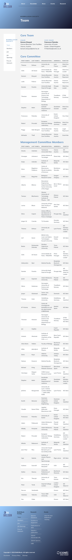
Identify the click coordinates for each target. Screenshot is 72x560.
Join (8, 52)
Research (63, 3)
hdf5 (32, 543)
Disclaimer (7, 555)
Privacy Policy (16, 555)
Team (8, 45)
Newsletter (33, 3)
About (23, 3)
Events (53, 3)
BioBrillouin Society (11, 40)
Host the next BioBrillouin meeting (48, 517)
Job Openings (21, 526)
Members (9, 48)
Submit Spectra (35, 540)
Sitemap (24, 555)
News (43, 3)
